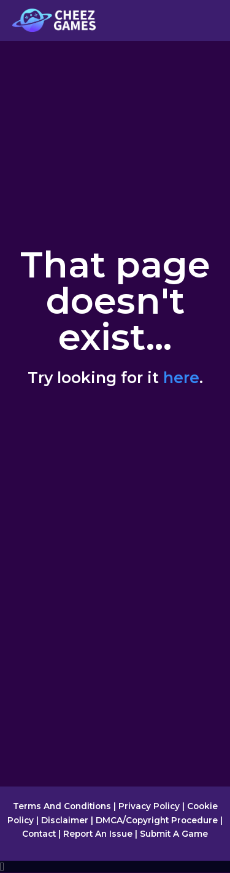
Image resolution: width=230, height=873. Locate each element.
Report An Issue (97, 834)
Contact (39, 834)
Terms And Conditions (62, 806)
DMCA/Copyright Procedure (157, 820)
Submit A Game (174, 834)
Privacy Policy (149, 806)
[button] (115, 866)
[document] (115, 866)
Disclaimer (64, 820)
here (181, 377)
